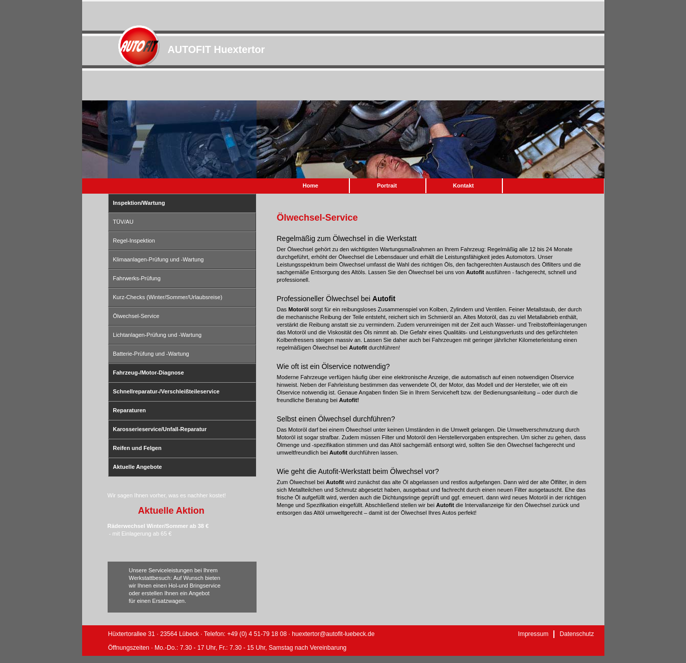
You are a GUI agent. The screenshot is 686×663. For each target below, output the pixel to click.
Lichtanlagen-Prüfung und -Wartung (157, 335)
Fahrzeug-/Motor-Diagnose (148, 372)
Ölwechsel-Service (136, 316)
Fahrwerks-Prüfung (137, 278)
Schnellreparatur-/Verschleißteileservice (166, 391)
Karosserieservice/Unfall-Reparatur (160, 429)
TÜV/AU (123, 222)
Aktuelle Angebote (137, 467)
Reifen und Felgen (137, 448)
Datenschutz (577, 634)
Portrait (387, 185)
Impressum (533, 634)
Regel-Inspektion (134, 240)
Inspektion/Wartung (139, 203)
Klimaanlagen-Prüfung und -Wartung (158, 259)
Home (310, 185)
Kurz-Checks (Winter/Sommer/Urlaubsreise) (167, 297)
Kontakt (463, 185)
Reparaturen (129, 410)
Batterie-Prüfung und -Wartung (151, 354)
